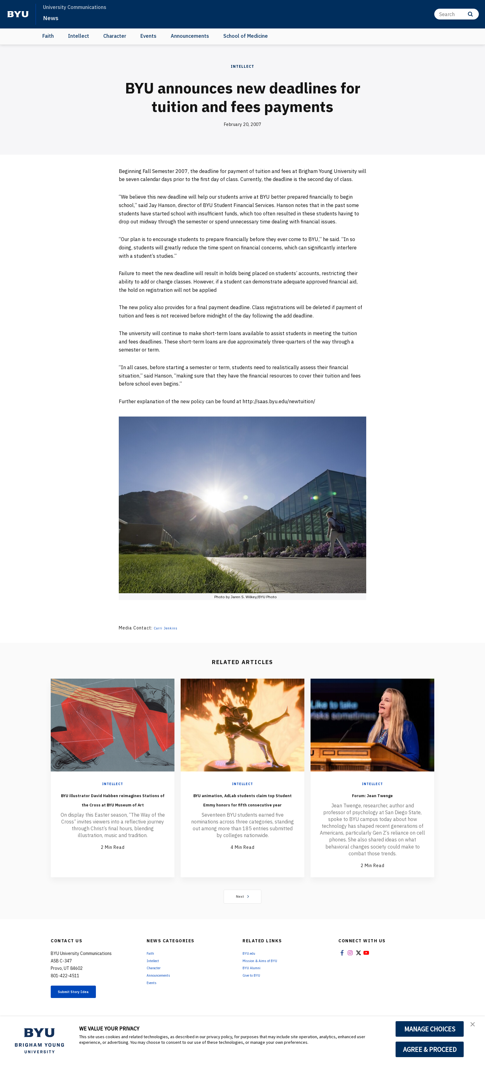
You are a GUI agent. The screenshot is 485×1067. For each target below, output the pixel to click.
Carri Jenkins (168, 628)
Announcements (190, 36)
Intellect (78, 36)
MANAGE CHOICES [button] (429, 1029)
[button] (475, 1027)
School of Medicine (245, 36)
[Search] (456, 14)
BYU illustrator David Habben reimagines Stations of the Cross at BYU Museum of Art (113, 803)
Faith (48, 36)
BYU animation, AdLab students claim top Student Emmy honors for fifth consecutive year (242, 808)
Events (148, 36)
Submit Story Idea (83, 994)
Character (114, 36)
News (52, 17)
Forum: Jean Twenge (372, 794)
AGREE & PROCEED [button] (430, 1049)
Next (242, 897)
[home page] (18, 14)
